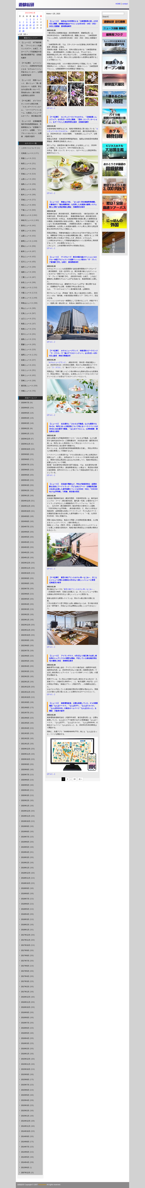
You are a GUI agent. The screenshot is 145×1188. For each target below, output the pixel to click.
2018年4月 (25, 914)
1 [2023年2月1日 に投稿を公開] (26, 19)
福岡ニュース (26, 355)
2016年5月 (25, 1033)
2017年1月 (25, 992)
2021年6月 (25, 718)
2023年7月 (25, 589)
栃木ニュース (26, 195)
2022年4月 (25, 666)
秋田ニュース (26, 164)
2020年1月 (25, 806)
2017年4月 (25, 976)
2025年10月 (25, 449)
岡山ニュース (26, 308)
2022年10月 (25, 635)
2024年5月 (25, 537)
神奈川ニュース (27, 220)
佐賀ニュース (26, 360)
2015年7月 (25, 1085)
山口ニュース (26, 319)
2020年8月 (25, 770)
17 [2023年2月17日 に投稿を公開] (34, 25)
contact (125, 4)
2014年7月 (25, 1147)
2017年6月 (25, 966)
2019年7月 (25, 837)
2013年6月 (25, 1168)
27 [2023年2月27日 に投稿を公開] (20, 31)
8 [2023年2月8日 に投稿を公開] (26, 22)
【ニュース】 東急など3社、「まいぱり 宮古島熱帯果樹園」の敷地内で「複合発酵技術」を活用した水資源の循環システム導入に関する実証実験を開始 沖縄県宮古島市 (73, 204)
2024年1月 (25, 558)
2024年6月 (25, 532)
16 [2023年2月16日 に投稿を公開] (30, 25)
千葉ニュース (26, 210)
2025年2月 (25, 490)
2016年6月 (25, 1028)
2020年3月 (25, 795)
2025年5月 (25, 475)
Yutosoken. (42, 1185)
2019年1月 (25, 868)
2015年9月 (25, 1074)
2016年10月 (25, 1007)
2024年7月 (25, 527)
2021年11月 (25, 692)
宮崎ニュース (26, 381)
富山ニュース (26, 257)
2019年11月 (25, 816)
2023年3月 (25, 609)
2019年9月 (25, 826)
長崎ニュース (26, 365)
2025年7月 (25, 465)
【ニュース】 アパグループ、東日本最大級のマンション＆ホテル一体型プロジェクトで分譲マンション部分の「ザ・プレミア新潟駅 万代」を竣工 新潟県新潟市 (73, 259)
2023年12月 (25, 563)
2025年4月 (25, 480)
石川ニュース (26, 262)
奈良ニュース (26, 282)
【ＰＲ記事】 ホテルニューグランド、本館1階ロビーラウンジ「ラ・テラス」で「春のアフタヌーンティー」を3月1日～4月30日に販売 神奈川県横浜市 (73, 353)
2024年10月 (25, 511)
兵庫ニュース (26, 298)
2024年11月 (25, 506)
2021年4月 (25, 728)
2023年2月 (25, 614)
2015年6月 (25, 1090)
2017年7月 (25, 961)
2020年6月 (25, 780)
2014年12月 (25, 1121)
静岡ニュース (26, 241)
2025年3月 (25, 485)
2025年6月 (25, 470)
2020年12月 (25, 749)
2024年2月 (25, 552)
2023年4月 (25, 604)
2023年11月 (25, 568)
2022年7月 (25, 651)
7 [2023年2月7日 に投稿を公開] (23, 22)
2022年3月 (25, 671)
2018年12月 (25, 873)
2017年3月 (25, 981)
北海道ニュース (27, 153)
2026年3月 (25, 423)
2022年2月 (25, 676)
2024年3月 (25, 547)
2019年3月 (25, 857)
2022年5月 (25, 661)
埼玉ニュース (26, 205)
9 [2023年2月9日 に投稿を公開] (30, 22)
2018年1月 (25, 930)
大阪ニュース (26, 293)
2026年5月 (25, 413)
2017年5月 (25, 971)
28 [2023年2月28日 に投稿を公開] (23, 31)
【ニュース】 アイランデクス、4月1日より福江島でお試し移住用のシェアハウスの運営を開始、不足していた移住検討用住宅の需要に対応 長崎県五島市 (73, 658)
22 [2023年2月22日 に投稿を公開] (27, 28)
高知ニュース (26, 350)
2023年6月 (25, 594)
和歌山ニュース (27, 303)
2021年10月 (25, 697)
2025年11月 (25, 444)
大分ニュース (26, 370)
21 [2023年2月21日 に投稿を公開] (23, 28)
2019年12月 (25, 811)
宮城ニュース (26, 174)
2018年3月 (25, 919)
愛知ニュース (26, 246)
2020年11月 (25, 754)
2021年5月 (25, 723)
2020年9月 (25, 764)
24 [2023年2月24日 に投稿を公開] (34, 28)
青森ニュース (26, 158)
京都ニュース (26, 288)
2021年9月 (25, 702)
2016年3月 (25, 1043)
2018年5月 (25, 909)
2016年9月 (25, 1012)
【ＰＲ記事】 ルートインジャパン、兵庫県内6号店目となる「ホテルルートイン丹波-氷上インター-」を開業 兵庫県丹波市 (32, 69)
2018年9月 (25, 888)
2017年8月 (25, 956)
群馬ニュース (26, 189)
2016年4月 (25, 1038)
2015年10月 (25, 1069)
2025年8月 (25, 459)
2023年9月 (25, 578)
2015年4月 (25, 1100)
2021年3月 (25, 733)
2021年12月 (25, 687)
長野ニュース (26, 231)
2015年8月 (25, 1080)
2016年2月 (25, 1049)
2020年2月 (25, 800)
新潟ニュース (26, 226)
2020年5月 (25, 785)
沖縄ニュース (26, 391)
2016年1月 (25, 1054)
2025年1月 (25, 496)
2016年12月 (25, 997)
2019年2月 (25, 863)
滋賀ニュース (26, 272)
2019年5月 (25, 847)
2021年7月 (25, 713)
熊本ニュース (26, 375)
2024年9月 (25, 516)
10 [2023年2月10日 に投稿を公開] (34, 22)
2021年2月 (25, 738)
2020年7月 (25, 775)
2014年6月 (25, 1152)
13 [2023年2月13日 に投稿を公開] (20, 25)
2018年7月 (25, 899)
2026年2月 (25, 428)
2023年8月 (25, 583)
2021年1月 (25, 744)
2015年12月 (25, 1059)
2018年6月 (25, 904)
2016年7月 (25, 1023)
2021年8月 (25, 708)
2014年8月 (25, 1142)
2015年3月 (25, 1105)
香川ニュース (26, 334)
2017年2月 (25, 987)
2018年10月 (25, 883)
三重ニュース (26, 277)
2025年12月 (25, 439)
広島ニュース (26, 313)
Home (48, 14)
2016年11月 (25, 1002)
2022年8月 (25, 646)
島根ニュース (26, 329)
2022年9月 (25, 640)
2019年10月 (25, 821)
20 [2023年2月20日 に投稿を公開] (20, 28)
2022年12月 (25, 625)
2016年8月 (25, 1018)
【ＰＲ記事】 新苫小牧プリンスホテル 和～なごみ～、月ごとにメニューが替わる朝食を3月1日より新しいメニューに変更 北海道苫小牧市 (73, 580)
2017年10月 (25, 945)
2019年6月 (25, 842)
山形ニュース (26, 179)
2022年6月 (25, 656)
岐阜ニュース (26, 251)
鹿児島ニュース (27, 386)
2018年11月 (25, 878)
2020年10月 (25, 759)
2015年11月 (25, 1064)
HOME (118, 4)
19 (74, 779)
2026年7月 (25, 403)
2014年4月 (25, 1162)
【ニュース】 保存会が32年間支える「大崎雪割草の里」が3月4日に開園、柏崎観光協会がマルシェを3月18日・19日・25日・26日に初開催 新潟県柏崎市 (73, 23)
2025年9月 (25, 454)
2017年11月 (25, 940)
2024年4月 (25, 542)
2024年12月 (25, 501)
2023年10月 (25, 573)
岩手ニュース (26, 169)
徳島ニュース (26, 339)
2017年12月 (25, 935)
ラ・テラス (56, 367)
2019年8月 (25, 832)
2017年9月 (25, 950)
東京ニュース (26, 215)
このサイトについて (28, 148)
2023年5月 (25, 599)
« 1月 (20, 34)
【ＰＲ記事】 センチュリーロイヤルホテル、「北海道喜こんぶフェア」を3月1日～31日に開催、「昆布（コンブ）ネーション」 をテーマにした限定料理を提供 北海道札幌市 (73, 119)
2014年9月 (25, 1136)
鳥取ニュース (26, 324)
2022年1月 (25, 682)
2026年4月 (25, 418)
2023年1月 (25, 620)
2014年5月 (25, 1157)
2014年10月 (25, 1131)
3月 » (26, 34)
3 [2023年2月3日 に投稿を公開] (33, 19)
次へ (80, 779)
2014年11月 (25, 1126)
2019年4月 (25, 852)
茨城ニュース (26, 200)
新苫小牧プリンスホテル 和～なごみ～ (78, 589)
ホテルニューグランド (57, 362)
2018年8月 (25, 894)
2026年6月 (25, 408)
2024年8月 (25, 521)
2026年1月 (25, 434)
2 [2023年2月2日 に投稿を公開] (30, 19)
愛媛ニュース (26, 344)
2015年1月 (25, 1116)
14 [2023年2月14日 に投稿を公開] (23, 25)
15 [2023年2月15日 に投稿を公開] (27, 25)
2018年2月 (25, 925)
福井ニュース (26, 267)
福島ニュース (26, 184)
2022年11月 (25, 630)
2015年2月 (25, 1111)
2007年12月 (25, 1173)
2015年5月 (25, 1095)
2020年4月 (25, 790)
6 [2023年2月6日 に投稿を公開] (19, 22)
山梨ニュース (26, 236)
